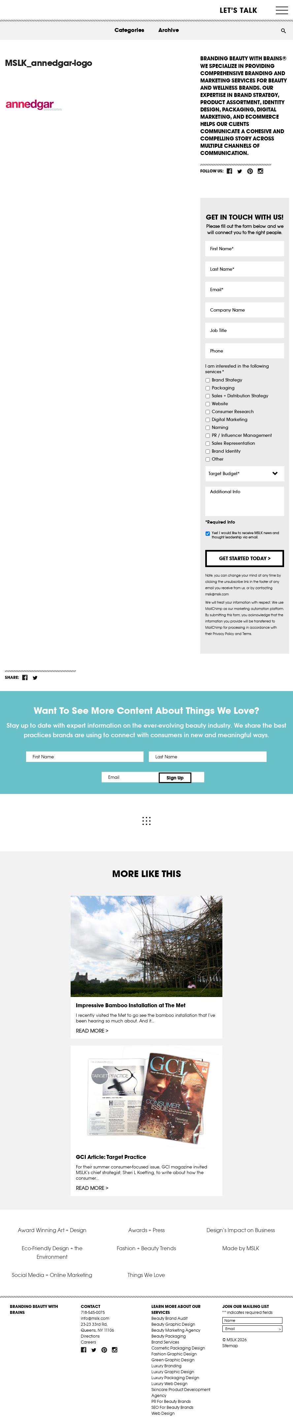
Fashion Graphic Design (174, 1352)
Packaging (223, 388)
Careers (88, 1340)
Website (220, 404)
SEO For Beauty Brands (172, 1405)
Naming (220, 427)
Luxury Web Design (169, 1381)
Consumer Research (233, 411)
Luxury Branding (166, 1364)
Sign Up (201, 777)
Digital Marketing (229, 419)
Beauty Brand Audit (169, 1316)
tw (240, 171)
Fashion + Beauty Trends (146, 1246)
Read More (90, 1029)
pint (250, 171)
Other (217, 459)
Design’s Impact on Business (241, 1228)
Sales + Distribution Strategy (240, 396)
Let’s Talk (239, 10)
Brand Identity (226, 451)
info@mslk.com (95, 1316)
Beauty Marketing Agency (175, 1328)
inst (260, 171)
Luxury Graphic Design (172, 1370)
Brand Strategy (227, 380)
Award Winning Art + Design (52, 1228)
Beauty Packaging (168, 1334)
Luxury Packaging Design (175, 1376)
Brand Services (165, 1340)
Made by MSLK (240, 1246)
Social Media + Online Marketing (52, 1273)
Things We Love (146, 1273)
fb (230, 171)
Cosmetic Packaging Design (178, 1346)
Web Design (163, 1411)
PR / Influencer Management (242, 435)
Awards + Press (146, 1228)
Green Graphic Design (172, 1358)
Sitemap (230, 1344)
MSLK (29, 10)
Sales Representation (233, 443)
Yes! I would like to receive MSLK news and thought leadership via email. (245, 535)
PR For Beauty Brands (171, 1399)
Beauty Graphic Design (173, 1322)
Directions (90, 1334)
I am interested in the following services (237, 369)
